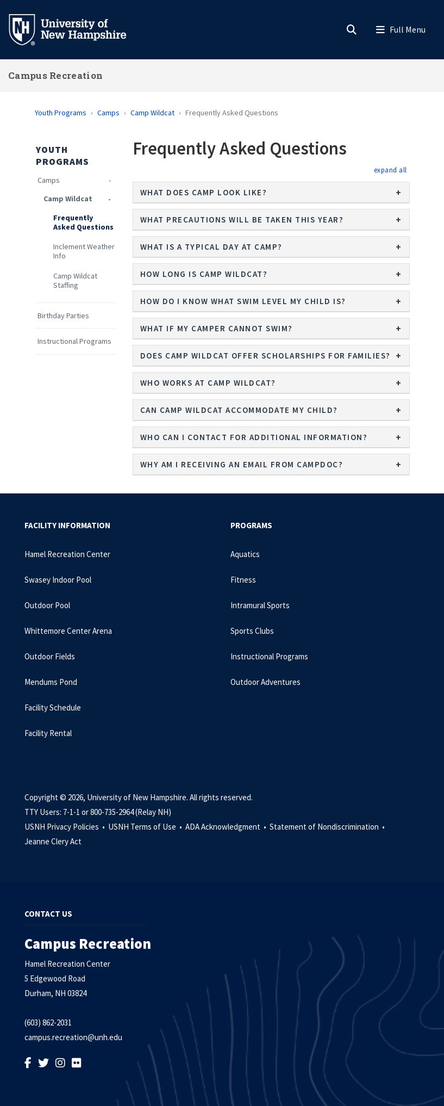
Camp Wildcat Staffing (75, 280)
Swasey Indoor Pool (57, 579)
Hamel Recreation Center (67, 554)
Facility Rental (48, 733)
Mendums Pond (50, 682)
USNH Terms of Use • (146, 826)
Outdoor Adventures (265, 682)
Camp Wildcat (152, 113)
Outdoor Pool (47, 605)
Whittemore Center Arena (68, 631)
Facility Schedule (52, 707)
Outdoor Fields (49, 656)
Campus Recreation (55, 75)
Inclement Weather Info (84, 251)
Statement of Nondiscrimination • (328, 826)
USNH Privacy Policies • (65, 826)
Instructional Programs (74, 341)
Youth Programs (60, 113)
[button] (390, 169)
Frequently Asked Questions (83, 222)
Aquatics (245, 554)
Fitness (243, 579)
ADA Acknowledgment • (226, 826)
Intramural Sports (260, 605)
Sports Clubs (252, 631)
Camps (108, 113)
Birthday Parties (63, 315)
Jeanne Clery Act (53, 841)
